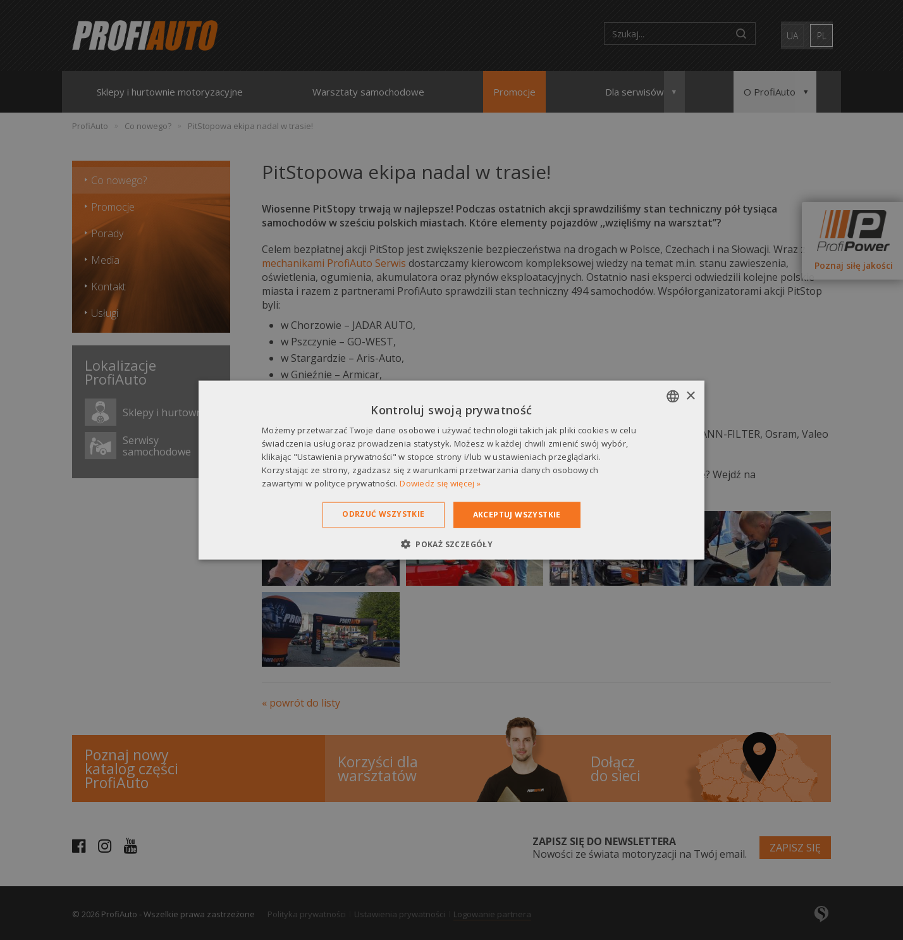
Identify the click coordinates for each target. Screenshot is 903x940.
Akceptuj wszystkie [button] (517, 514)
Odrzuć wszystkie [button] (383, 514)
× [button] (690, 395)
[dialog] (451, 470)
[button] (451, 543)
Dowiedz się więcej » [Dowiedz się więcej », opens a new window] (440, 482)
